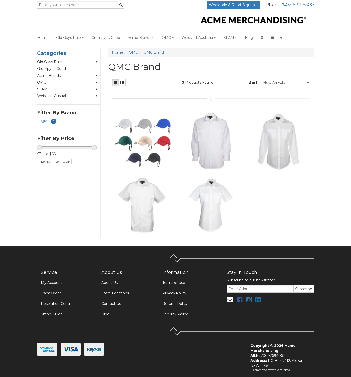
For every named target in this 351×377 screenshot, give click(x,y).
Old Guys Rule (70, 37)
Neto (287, 370)
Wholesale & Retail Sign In (233, 5)
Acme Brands (141, 37)
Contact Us (111, 303)
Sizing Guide (52, 314)
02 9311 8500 (298, 4)
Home (43, 37)
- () (276, 37)
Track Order (51, 293)
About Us (109, 282)
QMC (168, 37)
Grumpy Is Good (105, 37)
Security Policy (175, 314)
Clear (66, 161)
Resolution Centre (57, 303)
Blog (249, 37)
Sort (253, 82)
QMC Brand (154, 52)
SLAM (230, 37)
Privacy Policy (174, 293)
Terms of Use (173, 282)
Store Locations (115, 293)
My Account (51, 282)
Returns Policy (175, 303)
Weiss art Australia (198, 37)
